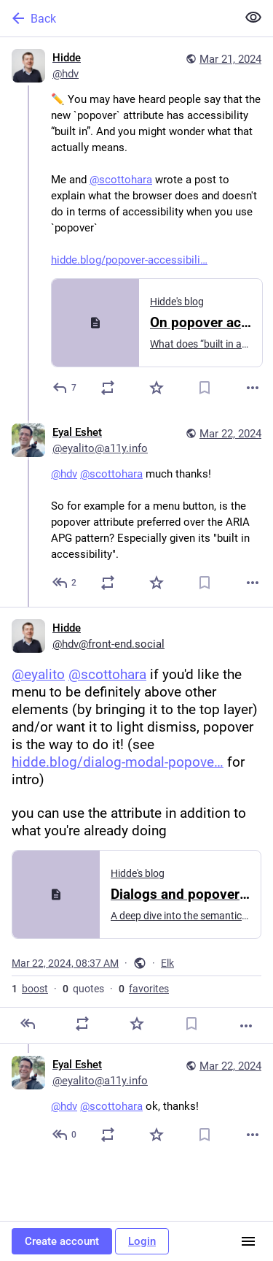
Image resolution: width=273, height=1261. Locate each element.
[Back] (117, 18)
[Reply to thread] (65, 582)
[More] (252, 387)
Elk (167, 963)
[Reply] (65, 387)
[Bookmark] (204, 387)
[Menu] (248, 1241)
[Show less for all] (253, 17)
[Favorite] (156, 387)
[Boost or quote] (107, 387)
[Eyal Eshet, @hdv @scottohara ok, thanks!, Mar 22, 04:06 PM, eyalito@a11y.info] (136, 1101)
